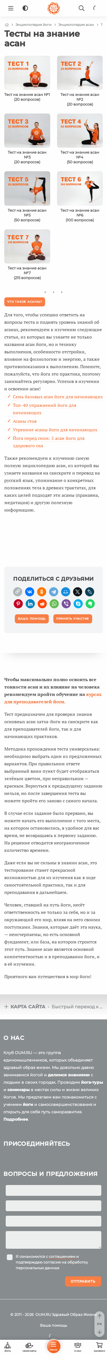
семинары (18, 1089)
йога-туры (92, 1082)
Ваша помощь (53, 1325)
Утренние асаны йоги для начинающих (55, 429)
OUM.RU (43, 1314)
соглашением (62, 1256)
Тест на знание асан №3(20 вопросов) (27, 157)
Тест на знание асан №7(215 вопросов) (27, 273)
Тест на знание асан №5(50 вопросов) (27, 215)
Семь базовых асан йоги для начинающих (58, 396)
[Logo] (54, 8)
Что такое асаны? (24, 302)
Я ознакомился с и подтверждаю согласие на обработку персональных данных (52, 1262)
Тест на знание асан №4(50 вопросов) (79, 157)
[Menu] (10, 8)
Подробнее (15, 1119)
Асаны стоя (25, 421)
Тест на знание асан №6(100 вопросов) (79, 215)
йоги (28, 1104)
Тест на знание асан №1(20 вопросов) (27, 97)
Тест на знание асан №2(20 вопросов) (79, 99)
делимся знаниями (69, 1074)
